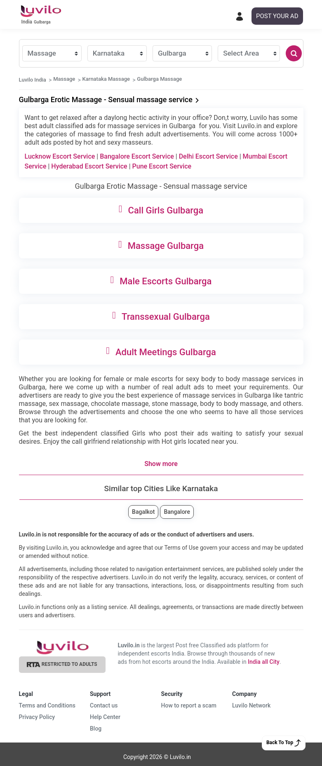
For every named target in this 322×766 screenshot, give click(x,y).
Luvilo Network (251, 705)
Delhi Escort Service (208, 156)
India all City (264, 661)
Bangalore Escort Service (137, 156)
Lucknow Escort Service (60, 156)
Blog (95, 728)
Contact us (104, 705)
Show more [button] (161, 464)
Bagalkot (143, 511)
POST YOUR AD (277, 16)
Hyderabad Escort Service (89, 166)
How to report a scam (189, 705)
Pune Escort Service (162, 166)
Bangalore (177, 511)
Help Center (105, 717)
